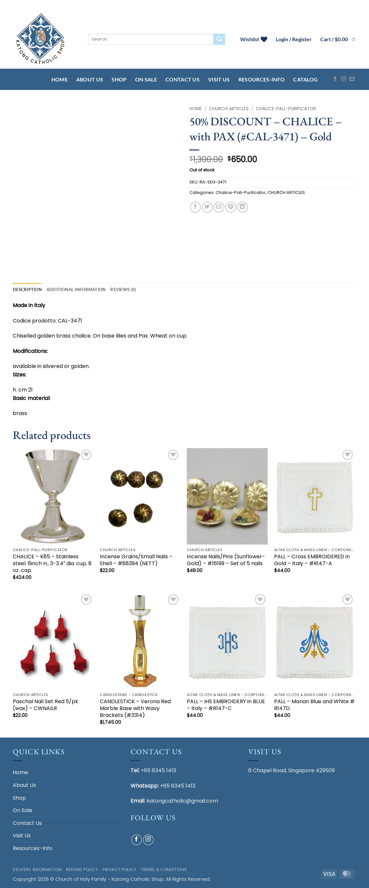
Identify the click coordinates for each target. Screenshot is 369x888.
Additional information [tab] (76, 289)
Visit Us (219, 79)
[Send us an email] (352, 79)
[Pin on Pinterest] (230, 207)
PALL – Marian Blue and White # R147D (314, 705)
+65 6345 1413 (158, 770)
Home (59, 79)
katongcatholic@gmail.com (182, 801)
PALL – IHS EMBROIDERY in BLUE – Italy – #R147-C (226, 705)
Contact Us (183, 79)
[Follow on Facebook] (335, 79)
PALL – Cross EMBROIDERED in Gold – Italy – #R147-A (312, 560)
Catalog (305, 79)
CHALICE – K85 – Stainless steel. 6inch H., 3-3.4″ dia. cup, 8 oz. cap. (52, 563)
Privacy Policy (119, 869)
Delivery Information (37, 869)
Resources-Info (261, 79)
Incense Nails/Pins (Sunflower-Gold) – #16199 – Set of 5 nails (226, 560)
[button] (338, 39)
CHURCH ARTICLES (229, 109)
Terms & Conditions (164, 869)
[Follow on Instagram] (343, 79)
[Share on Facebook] (195, 207)
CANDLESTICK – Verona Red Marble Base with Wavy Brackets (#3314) (135, 708)
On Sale (146, 79)
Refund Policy (82, 869)
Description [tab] (27, 289)
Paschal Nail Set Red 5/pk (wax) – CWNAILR (45, 705)
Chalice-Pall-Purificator (286, 109)
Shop (119, 79)
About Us (89, 79)
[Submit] (219, 39)
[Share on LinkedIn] (242, 207)
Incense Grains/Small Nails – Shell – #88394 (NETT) (136, 560)
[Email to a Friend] (219, 207)
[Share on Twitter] (207, 207)
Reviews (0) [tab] (123, 289)
